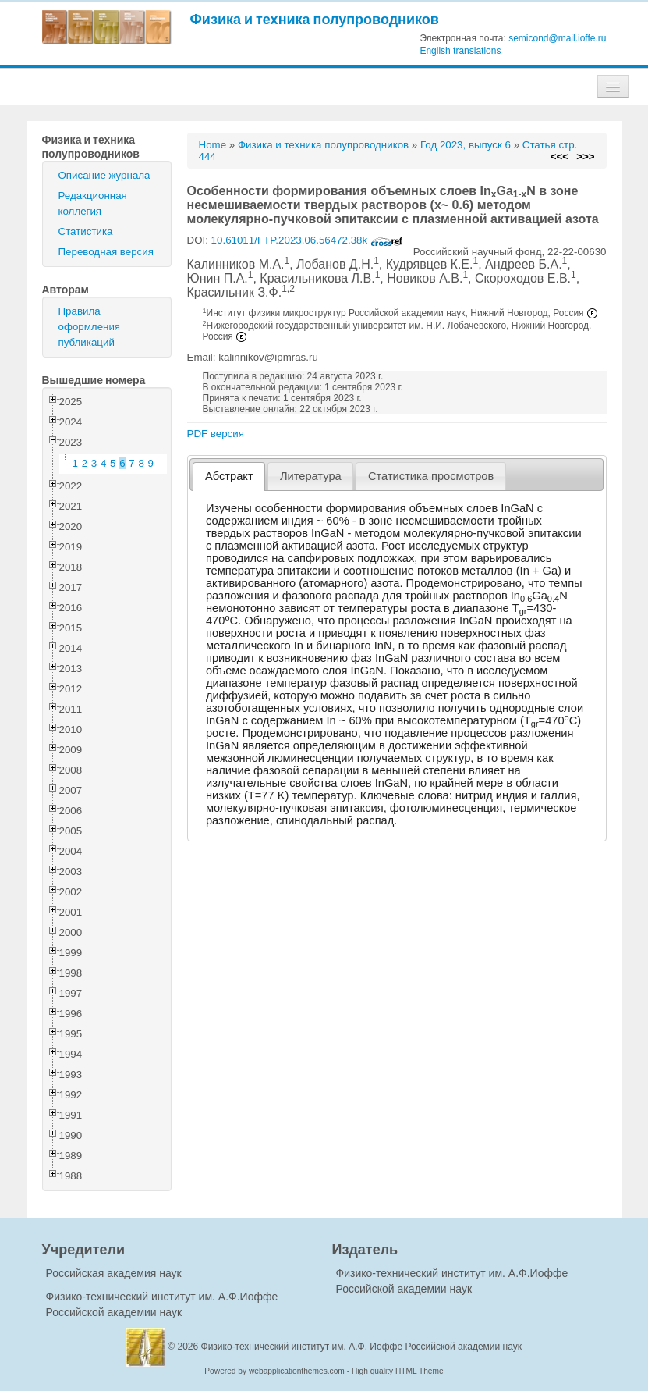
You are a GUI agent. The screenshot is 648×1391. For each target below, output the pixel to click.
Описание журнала (104, 175)
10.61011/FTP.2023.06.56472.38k (307, 240)
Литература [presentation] (311, 476)
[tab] (229, 476)
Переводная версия (106, 252)
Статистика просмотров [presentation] (431, 476)
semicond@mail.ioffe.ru (557, 38)
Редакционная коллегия (92, 203)
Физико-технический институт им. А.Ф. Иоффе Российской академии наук (361, 1346)
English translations (460, 50)
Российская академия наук (114, 1273)
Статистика (85, 231)
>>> (585, 156)
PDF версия (215, 433)
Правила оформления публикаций (89, 326)
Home (213, 145)
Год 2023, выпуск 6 (465, 145)
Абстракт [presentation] (229, 476)
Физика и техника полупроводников (314, 19)
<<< (559, 156)
